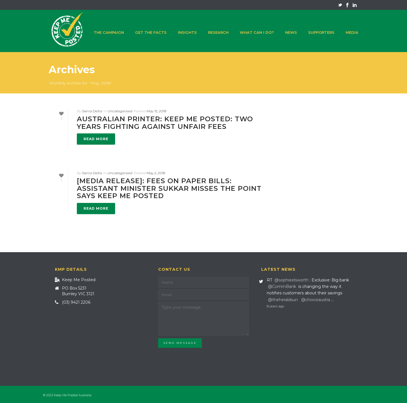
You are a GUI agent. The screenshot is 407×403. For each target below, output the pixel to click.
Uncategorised (120, 111)
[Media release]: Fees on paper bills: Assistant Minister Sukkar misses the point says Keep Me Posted (169, 188)
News (291, 32)
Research (218, 32)
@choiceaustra (315, 299)
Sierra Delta (92, 111)
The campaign (109, 32)
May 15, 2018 (156, 111)
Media (352, 32)
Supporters (321, 32)
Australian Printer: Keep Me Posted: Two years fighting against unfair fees (165, 122)
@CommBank (282, 286)
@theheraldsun (283, 299)
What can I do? (257, 32)
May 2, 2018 (155, 173)
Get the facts (151, 32)
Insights (187, 32)
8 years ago (275, 306)
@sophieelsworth (291, 280)
